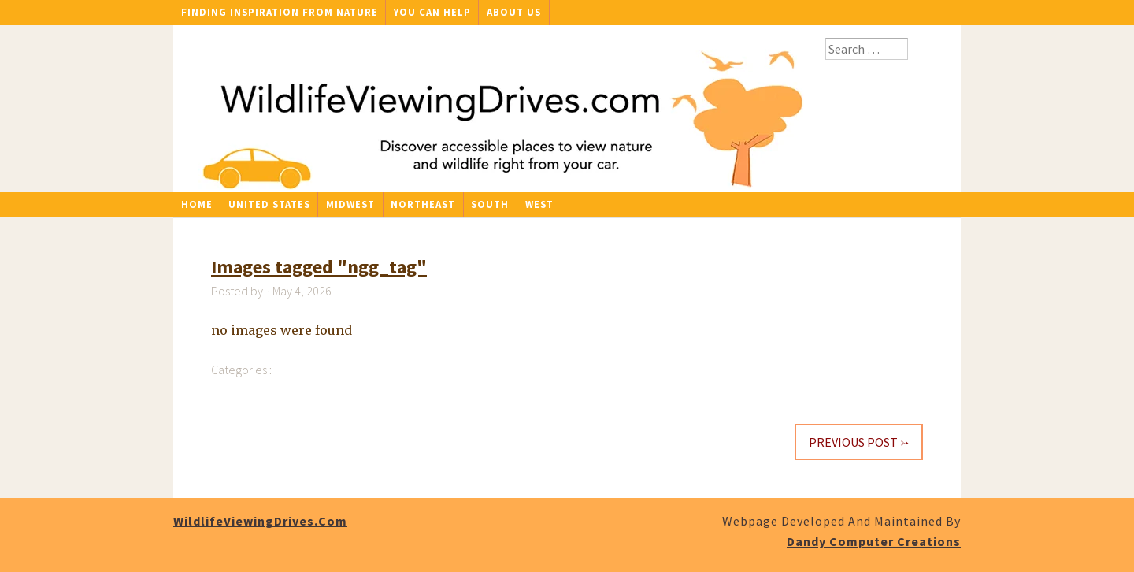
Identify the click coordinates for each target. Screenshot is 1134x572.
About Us (514, 12)
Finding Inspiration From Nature (279, 12)
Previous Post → (859, 442)
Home (197, 204)
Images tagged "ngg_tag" (319, 266)
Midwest (350, 204)
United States (269, 204)
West (539, 204)
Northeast (423, 204)
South (490, 204)
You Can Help (432, 12)
